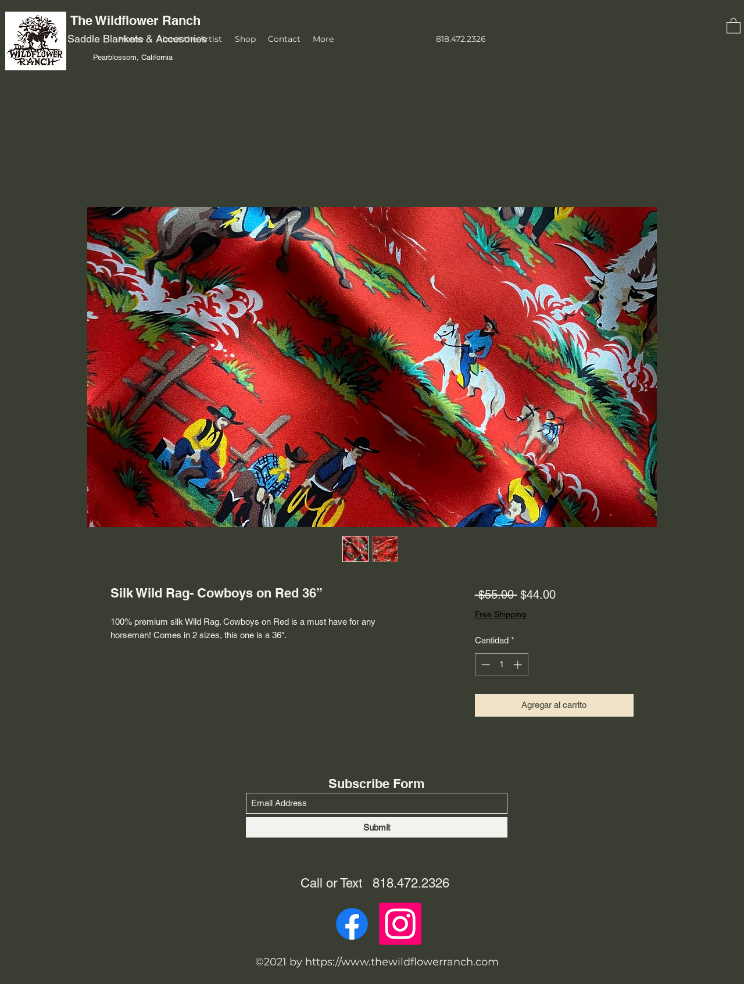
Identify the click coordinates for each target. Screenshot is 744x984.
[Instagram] (400, 924)
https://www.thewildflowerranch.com (402, 962)
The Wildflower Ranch (137, 20)
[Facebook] (352, 924)
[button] (734, 25)
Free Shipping (500, 614)
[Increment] (519, 664)
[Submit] (376, 827)
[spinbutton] (501, 664)
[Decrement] (484, 664)
